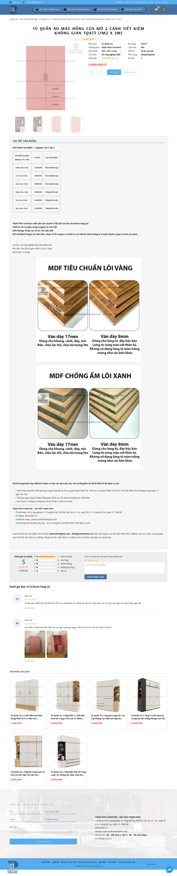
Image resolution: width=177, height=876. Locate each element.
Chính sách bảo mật (127, 862)
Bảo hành (112, 862)
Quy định (102, 862)
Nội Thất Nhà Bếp (133, 9)
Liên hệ (164, 2)
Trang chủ (15, 2)
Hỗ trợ (157, 2)
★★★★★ (109, 58)
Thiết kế (128, 2)
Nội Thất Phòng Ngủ (49, 9)
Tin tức (150, 2)
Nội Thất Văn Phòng (107, 9)
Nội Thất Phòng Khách (78, 9)
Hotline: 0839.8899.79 (33, 2)
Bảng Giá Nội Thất (139, 2)
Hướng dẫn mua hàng (87, 862)
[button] (76, 88)
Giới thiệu (119, 2)
